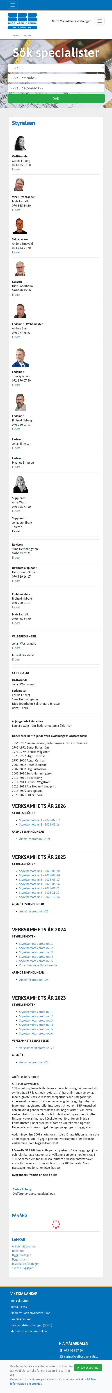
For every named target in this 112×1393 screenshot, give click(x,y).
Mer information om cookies (28, 1331)
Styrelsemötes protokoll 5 (36, 961)
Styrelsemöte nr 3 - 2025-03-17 (39, 879)
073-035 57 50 (73, 1350)
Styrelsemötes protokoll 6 (36, 1033)
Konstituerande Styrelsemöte (38, 965)
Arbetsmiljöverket (24, 1246)
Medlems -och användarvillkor (30, 1313)
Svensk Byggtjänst (24, 1268)
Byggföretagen (21, 1255)
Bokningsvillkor (20, 1319)
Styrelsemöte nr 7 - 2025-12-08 (39, 897)
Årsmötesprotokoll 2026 (35, 838)
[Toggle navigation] (13, 5)
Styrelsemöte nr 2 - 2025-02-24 (39, 875)
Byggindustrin (21, 1259)
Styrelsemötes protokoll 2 (36, 948)
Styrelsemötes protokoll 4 (36, 956)
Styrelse (27, 35)
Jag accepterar (88, 1367)
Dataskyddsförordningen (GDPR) (31, 1325)
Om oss (16, 35)
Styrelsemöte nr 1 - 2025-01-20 (39, 871)
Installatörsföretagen (25, 1263)
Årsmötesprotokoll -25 (34, 911)
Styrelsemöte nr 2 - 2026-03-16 (39, 824)
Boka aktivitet (19, 1300)
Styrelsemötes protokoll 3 (36, 952)
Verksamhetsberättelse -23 (36, 1047)
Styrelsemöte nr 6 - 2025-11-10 (39, 892)
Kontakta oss (18, 1306)
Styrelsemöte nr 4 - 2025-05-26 (39, 884)
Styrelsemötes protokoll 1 (36, 943)
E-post (16, 169)
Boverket (18, 1250)
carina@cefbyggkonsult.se (81, 1356)
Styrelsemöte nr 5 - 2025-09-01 (39, 888)
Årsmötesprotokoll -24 (34, 979)
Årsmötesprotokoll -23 (34, 1062)
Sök (56, 98)
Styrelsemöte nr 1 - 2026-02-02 (39, 820)
